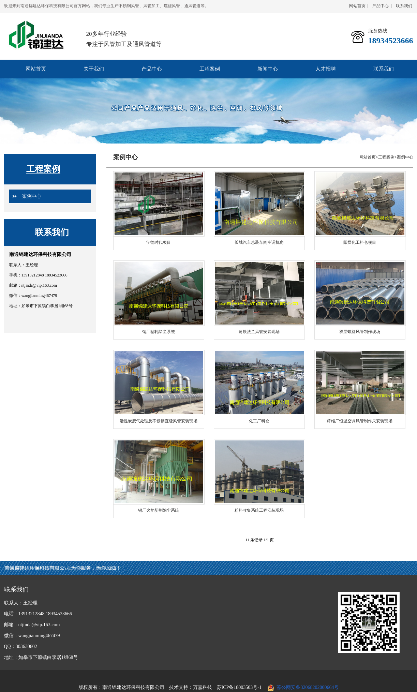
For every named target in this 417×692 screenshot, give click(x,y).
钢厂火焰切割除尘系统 (158, 510)
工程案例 (43, 169)
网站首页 (357, 5)
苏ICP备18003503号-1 (239, 687)
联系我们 (404, 5)
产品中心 (380, 5)
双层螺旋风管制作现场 (359, 331)
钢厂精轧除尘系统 (158, 331)
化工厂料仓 (259, 421)
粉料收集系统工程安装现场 (259, 510)
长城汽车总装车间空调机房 (259, 242)
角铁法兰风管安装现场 (259, 331)
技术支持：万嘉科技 (190, 687)
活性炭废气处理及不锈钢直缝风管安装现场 (158, 421)
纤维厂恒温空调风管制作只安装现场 (359, 421)
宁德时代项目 (158, 242)
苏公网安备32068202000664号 (308, 687)
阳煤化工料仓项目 (359, 242)
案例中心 (31, 196)
